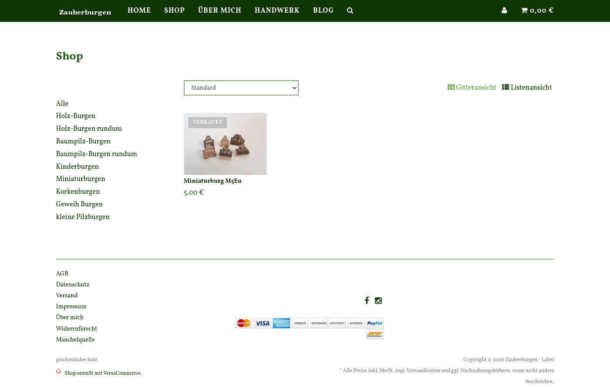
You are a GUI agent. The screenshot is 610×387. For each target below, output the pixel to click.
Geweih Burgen (79, 204)
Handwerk (277, 19)
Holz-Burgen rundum (89, 129)
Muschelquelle (75, 340)
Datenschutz (73, 285)
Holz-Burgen (75, 116)
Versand (67, 296)
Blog (323, 19)
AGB (62, 274)
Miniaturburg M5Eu (213, 181)
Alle (62, 104)
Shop (174, 19)
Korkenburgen (78, 192)
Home (139, 19)
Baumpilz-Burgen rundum (96, 154)
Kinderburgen (77, 167)
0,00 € (537, 19)
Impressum (71, 307)
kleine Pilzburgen (83, 217)
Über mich (219, 19)
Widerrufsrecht (76, 329)
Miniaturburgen (80, 179)
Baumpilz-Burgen (83, 141)
